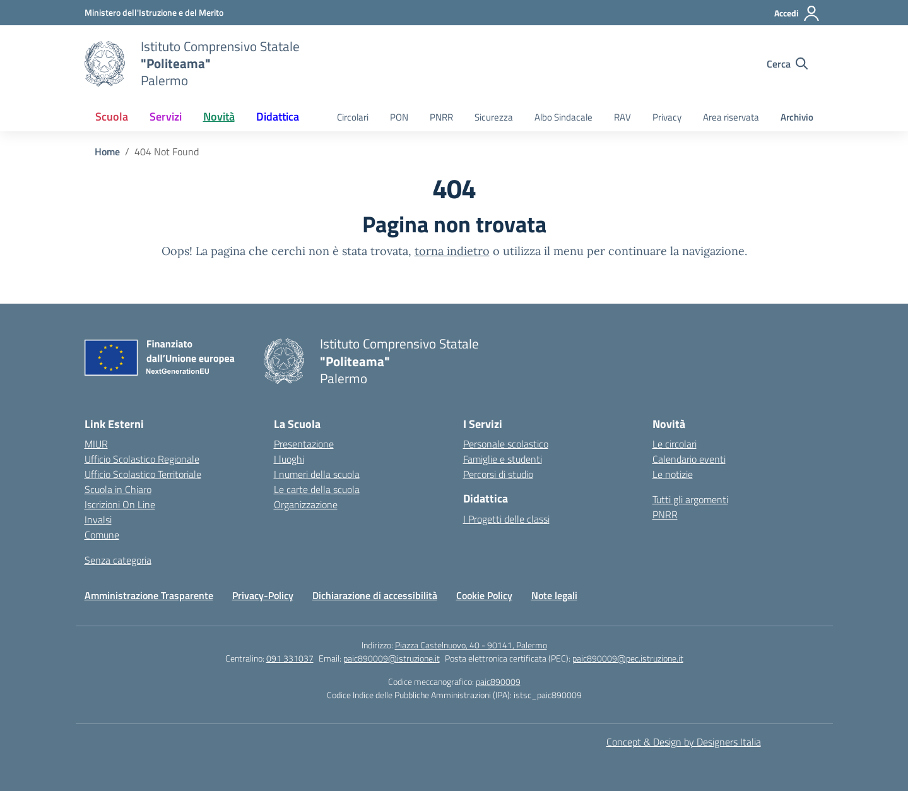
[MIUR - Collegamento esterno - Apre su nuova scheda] (154, 12)
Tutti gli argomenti (690, 499)
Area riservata (731, 117)
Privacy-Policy (262, 595)
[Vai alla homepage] (105, 63)
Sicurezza (494, 117)
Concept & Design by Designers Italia (683, 741)
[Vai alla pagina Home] (107, 151)
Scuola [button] (111, 116)
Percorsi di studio (498, 474)
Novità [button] (219, 116)
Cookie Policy (484, 595)
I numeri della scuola (317, 474)
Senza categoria (118, 560)
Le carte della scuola (317, 489)
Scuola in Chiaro (118, 489)
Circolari (353, 117)
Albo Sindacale (563, 117)
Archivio (797, 117)
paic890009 (498, 681)
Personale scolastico (505, 443)
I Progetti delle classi (506, 518)
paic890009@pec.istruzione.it (627, 658)
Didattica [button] (277, 116)
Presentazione (304, 443)
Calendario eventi (689, 459)
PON (399, 117)
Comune (102, 534)
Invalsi (98, 519)
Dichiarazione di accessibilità (374, 595)
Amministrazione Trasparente (149, 595)
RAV (622, 117)
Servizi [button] (166, 116)
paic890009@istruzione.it (391, 658)
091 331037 (290, 658)
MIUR (96, 443)
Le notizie (672, 474)
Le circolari (674, 443)
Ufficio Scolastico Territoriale (143, 474)
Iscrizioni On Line (120, 504)
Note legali (554, 595)
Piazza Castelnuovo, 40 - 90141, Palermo (471, 644)
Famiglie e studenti (502, 459)
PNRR (441, 117)
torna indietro (452, 251)
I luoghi (289, 459)
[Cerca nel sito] (787, 64)
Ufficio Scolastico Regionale (142, 459)
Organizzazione (306, 504)
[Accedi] (797, 13)
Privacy (666, 117)
